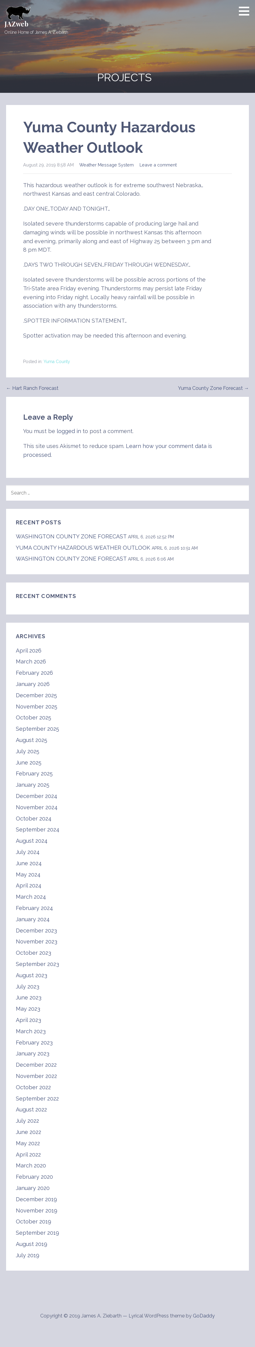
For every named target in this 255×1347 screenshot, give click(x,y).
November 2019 (36, 1210)
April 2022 (28, 1154)
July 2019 (27, 1255)
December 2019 (36, 1199)
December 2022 (36, 1065)
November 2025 (36, 706)
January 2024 (33, 919)
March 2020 (31, 1165)
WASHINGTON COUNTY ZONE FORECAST (71, 536)
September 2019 (37, 1233)
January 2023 (32, 1053)
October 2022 (33, 1087)
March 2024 (31, 897)
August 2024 (32, 841)
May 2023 (28, 1009)
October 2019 (33, 1221)
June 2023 (28, 997)
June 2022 (28, 1132)
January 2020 (33, 1188)
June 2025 (28, 762)
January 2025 (32, 785)
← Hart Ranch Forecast (32, 388)
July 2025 (27, 751)
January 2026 (33, 684)
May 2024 (28, 874)
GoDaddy (204, 1316)
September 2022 (37, 1098)
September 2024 (37, 829)
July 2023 (27, 986)
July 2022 (27, 1121)
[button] (246, 11)
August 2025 (31, 740)
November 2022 (36, 1076)
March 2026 (31, 661)
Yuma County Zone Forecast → (213, 388)
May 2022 (28, 1143)
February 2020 (34, 1177)
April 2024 (28, 885)
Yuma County (57, 361)
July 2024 (28, 852)
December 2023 (36, 930)
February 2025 (34, 773)
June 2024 (29, 863)
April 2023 (28, 1020)
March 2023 (31, 1031)
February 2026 (34, 673)
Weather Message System (106, 164)
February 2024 (34, 908)
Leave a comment (158, 164)
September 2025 (37, 729)
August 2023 (31, 975)
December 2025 (36, 695)
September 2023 (37, 964)
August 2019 (31, 1244)
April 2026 (28, 650)
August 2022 (31, 1109)
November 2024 (37, 807)
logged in (69, 431)
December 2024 (36, 796)
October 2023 (33, 953)
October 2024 (33, 818)
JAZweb (16, 23)
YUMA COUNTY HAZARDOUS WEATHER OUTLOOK (83, 547)
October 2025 (33, 717)
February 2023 (34, 1042)
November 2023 (36, 941)
